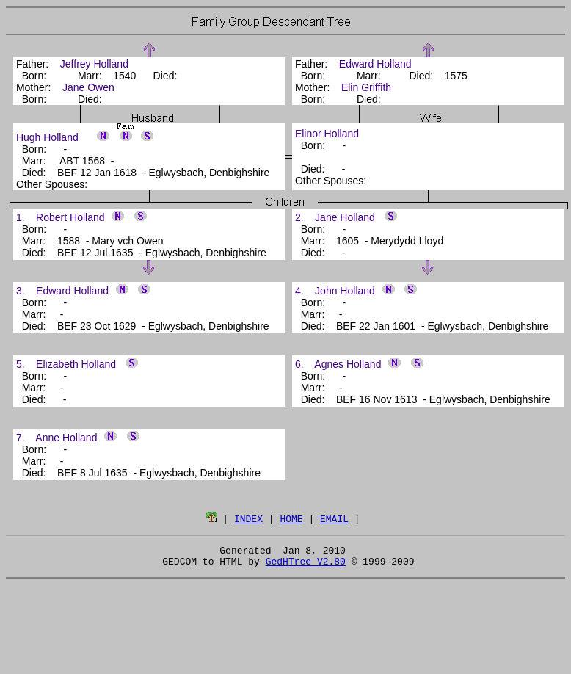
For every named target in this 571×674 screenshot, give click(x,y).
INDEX (248, 518)
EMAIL (334, 518)
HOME (291, 518)
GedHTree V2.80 (306, 565)
